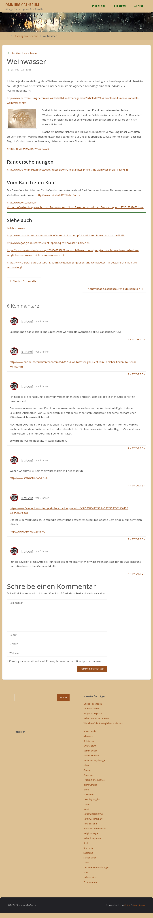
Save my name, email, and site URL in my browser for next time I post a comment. (55, 666)
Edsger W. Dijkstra (92, 718)
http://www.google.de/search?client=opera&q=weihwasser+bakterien (49, 247)
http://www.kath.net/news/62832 (30, 483)
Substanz (88, 858)
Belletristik (88, 746)
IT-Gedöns (88, 799)
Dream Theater (91, 761)
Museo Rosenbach (92, 709)
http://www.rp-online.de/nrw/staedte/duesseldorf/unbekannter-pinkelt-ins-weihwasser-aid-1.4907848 (70, 169)
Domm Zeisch (90, 756)
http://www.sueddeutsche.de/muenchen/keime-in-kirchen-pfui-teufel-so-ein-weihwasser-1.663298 (68, 240)
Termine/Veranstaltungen (96, 872)
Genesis (87, 775)
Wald (85, 877)
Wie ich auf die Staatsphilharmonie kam (103, 728)
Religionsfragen (91, 838)
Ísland (86, 795)
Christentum (89, 751)
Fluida (126, 910)
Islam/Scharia (90, 790)
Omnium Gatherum (22, 4)
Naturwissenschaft (92, 824)
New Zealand (90, 829)
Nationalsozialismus (93, 819)
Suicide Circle (89, 863)
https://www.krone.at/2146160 (28, 536)
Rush (85, 848)
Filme (86, 770)
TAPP (86, 867)
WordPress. (138, 910)
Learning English (91, 804)
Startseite (88, 853)
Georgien (88, 780)
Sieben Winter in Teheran (96, 723)
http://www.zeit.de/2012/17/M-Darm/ (60, 195)
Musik (86, 814)
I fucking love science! (26, 36)
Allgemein (88, 741)
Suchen (63, 703)
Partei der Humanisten (94, 833)
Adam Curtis (89, 736)
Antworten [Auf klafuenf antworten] (136, 344)
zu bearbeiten (90, 882)
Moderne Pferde (91, 714)
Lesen (86, 809)
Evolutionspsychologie (94, 765)
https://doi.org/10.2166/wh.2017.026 (29, 148)
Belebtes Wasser (17, 233)
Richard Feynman (92, 843)
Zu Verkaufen (90, 887)
